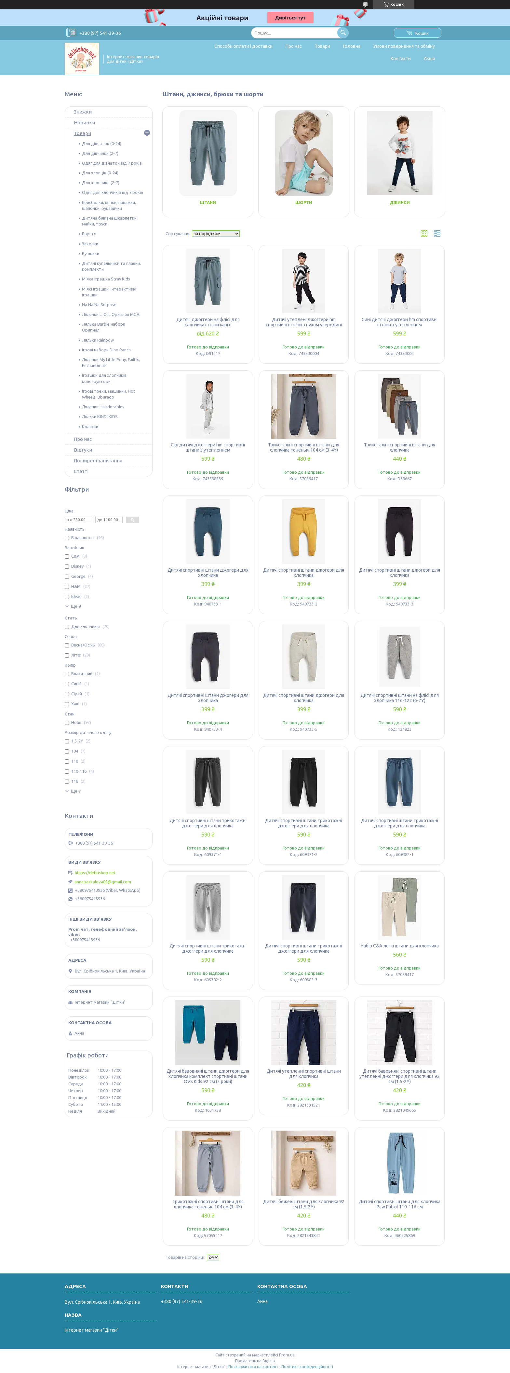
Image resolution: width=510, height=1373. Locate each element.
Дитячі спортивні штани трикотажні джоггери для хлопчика (208, 823)
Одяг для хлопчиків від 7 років (112, 192)
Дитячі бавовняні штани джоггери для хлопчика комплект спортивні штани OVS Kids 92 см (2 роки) (208, 1076)
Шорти (303, 202)
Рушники (90, 253)
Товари (322, 46)
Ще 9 (76, 606)
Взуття (89, 233)
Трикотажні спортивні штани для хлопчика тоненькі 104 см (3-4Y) (303, 447)
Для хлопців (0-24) (100, 172)
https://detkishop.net (95, 872)
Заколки (90, 243)
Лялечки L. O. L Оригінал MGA (111, 314)
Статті (81, 471)
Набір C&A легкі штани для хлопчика (400, 945)
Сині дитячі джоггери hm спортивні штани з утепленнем (399, 322)
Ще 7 (76, 791)
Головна (351, 46)
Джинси (400, 202)
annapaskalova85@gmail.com (102, 881)
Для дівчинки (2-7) (100, 153)
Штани (208, 202)
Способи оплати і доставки (243, 46)
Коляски (90, 426)
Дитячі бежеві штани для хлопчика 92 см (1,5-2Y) (303, 1204)
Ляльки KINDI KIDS (100, 416)
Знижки (83, 112)
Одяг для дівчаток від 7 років (112, 163)
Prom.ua (287, 1355)
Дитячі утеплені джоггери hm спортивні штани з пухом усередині (304, 322)
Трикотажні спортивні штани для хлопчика (399, 447)
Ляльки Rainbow (98, 340)
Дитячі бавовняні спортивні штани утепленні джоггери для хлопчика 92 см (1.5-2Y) (399, 1076)
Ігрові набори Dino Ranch (106, 349)
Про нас (294, 46)
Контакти (401, 58)
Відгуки (83, 450)
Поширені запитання (98, 460)
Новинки (84, 122)
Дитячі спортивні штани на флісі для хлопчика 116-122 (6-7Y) (399, 698)
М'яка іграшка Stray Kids (106, 279)
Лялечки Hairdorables (103, 406)
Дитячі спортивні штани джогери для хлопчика (208, 572)
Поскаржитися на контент (253, 1367)
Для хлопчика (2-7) (100, 182)
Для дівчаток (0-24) (101, 143)
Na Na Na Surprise (99, 304)
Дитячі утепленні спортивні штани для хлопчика (304, 1073)
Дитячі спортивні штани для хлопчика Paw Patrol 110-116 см (399, 1204)
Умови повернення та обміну (404, 46)
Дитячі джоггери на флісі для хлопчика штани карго (208, 322)
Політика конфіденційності (307, 1367)
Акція (429, 58)
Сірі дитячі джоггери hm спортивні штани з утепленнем (208, 447)
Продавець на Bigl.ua (255, 1361)
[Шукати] (343, 32)
